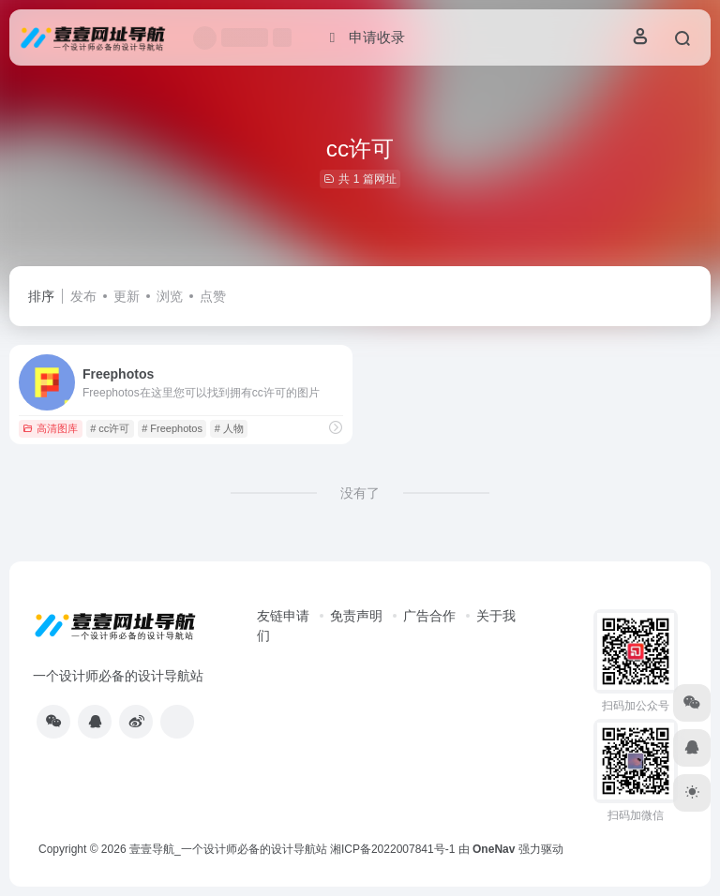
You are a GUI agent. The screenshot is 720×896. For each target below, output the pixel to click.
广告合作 (429, 615)
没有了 (360, 492)
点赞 (213, 296)
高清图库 (50, 428)
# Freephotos (172, 428)
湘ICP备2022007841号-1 (392, 849)
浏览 (170, 296)
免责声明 (356, 615)
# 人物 (229, 428)
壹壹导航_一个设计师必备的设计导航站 (228, 849)
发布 (83, 296)
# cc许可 (109, 428)
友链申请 (283, 615)
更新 (126, 296)
